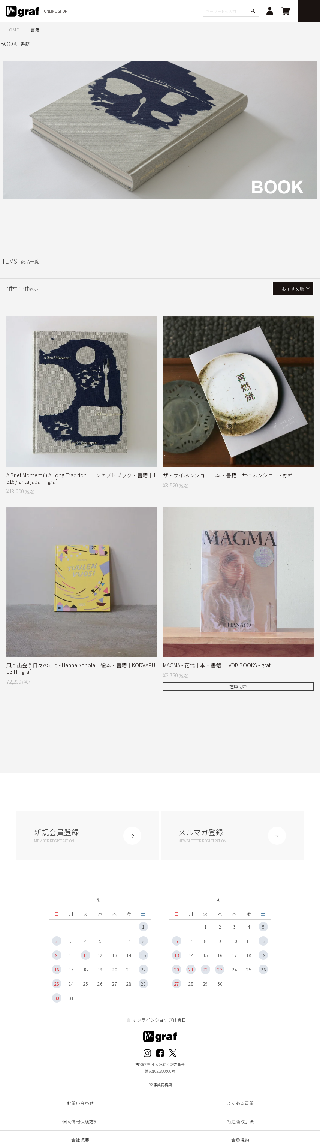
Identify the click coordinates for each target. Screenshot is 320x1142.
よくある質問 (240, 1105)
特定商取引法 (240, 1123)
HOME (12, 30)
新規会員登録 (88, 835)
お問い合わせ (80, 1105)
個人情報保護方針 (80, 1123)
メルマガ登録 (232, 835)
